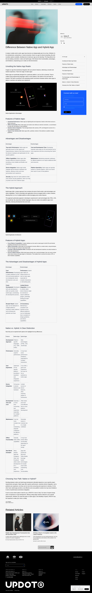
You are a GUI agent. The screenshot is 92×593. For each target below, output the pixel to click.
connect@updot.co (77, 557)
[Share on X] (61, 43)
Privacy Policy (17, 590)
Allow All (86, 589)
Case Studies (43, 4)
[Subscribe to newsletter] (23, 565)
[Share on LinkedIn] (64, 43)
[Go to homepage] (27, 585)
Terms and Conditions (9, 590)
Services (76, 571)
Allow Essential (80, 589)
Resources (49, 4)
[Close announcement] (89, 1)
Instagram (83, 573)
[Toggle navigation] (73, 57)
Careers (54, 4)
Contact (59, 4)
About (32, 4)
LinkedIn (83, 571)
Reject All (74, 589)
